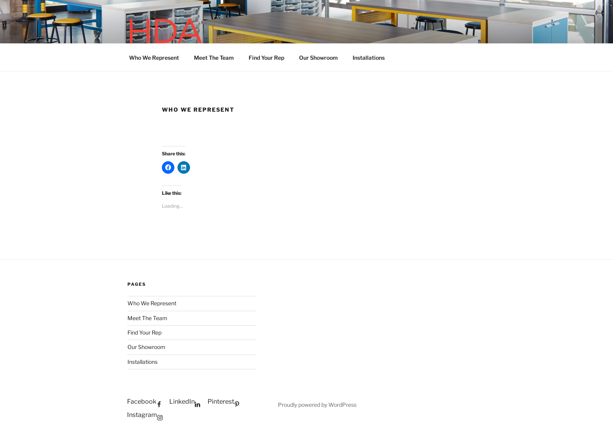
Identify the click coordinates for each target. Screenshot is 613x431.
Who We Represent (154, 57)
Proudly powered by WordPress (317, 404)
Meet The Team (214, 57)
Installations (369, 57)
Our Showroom (318, 57)
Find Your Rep (266, 57)
